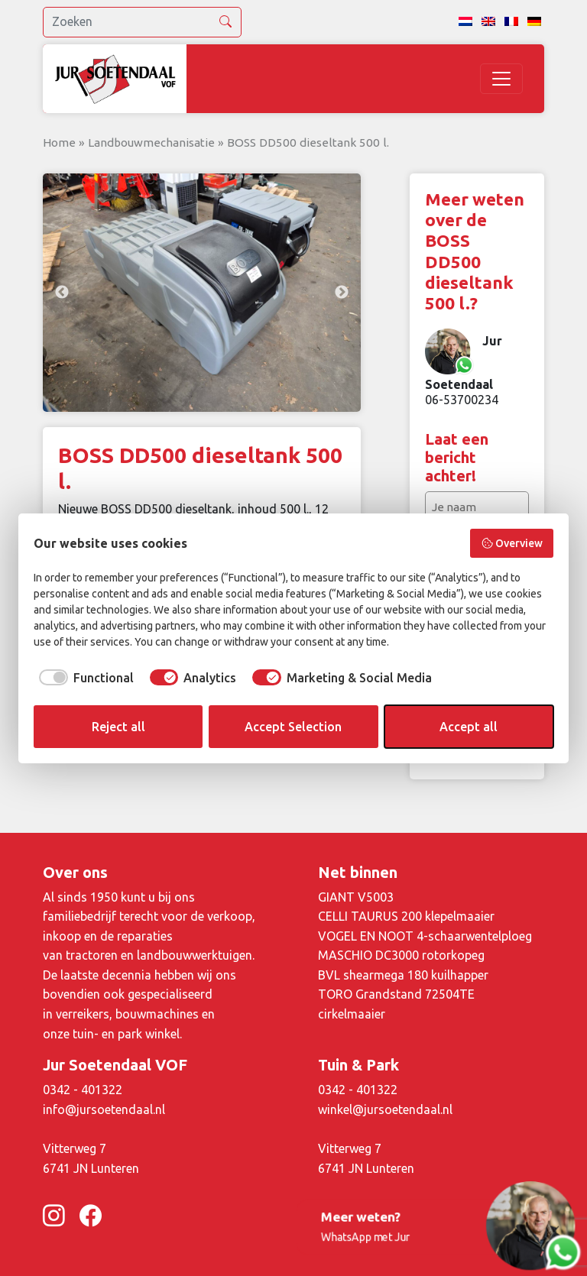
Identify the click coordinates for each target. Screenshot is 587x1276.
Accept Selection (293, 727)
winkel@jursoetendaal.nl (385, 1109)
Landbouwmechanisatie (151, 142)
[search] (142, 22)
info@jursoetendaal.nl (104, 1109)
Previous (62, 292)
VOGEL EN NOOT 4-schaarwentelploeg (425, 936)
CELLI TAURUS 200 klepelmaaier (406, 916)
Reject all (118, 727)
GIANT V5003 (356, 897)
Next (341, 292)
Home (59, 142)
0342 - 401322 (82, 1089)
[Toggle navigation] (501, 78)
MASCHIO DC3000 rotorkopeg (401, 955)
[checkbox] (84, 678)
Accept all (468, 727)
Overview (512, 543)
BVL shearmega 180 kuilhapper (403, 975)
